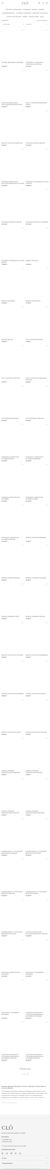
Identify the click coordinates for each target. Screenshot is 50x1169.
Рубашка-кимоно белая (11, 222)
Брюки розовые (8, 301)
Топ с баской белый (34, 339)
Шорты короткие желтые (11, 143)
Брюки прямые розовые (36, 578)
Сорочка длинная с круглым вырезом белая (11, 103)
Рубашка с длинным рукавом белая (10, 458)
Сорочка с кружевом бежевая (34, 973)
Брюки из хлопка (33, 301)
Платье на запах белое (35, 143)
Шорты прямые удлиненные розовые (35, 812)
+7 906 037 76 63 (6, 1141)
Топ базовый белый (9, 418)
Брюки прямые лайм (10, 616)
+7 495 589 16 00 (6, 1139)
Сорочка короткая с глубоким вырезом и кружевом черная (10, 1056)
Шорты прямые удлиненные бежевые (10, 771)
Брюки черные (32, 260)
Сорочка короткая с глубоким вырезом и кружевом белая (35, 1056)
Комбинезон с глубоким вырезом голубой (36, 852)
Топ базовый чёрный (35, 418)
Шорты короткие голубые (12, 655)
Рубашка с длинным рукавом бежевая (34, 458)
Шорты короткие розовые (12, 694)
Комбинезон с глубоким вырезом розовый (11, 852)
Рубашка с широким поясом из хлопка (34, 63)
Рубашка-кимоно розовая (37, 222)
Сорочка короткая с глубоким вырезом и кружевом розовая (35, 1014)
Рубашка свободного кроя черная (37, 182)
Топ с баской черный (10, 378)
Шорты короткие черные (36, 732)
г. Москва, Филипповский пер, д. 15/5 (13, 1146)
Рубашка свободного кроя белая (12, 261)
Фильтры (37, 24)
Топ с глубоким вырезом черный (36, 379)
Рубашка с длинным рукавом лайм (34, 498)
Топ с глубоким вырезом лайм (36, 103)
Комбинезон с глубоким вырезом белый (11, 892)
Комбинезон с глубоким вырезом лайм (36, 892)
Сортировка (14, 24)
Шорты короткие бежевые (37, 655)
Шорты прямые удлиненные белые (34, 771)
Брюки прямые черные (35, 616)
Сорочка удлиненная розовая (10, 973)
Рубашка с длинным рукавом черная (10, 538)
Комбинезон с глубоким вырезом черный (11, 933)
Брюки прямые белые (10, 578)
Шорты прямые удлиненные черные (10, 812)
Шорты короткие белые (35, 694)
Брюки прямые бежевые (36, 537)
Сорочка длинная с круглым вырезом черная (36, 933)
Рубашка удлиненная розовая (10, 498)
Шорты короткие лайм (11, 732)
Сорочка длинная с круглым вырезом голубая (12, 182)
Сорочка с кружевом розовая (10, 1013)
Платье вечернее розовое (12, 62)
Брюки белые (7, 339)
